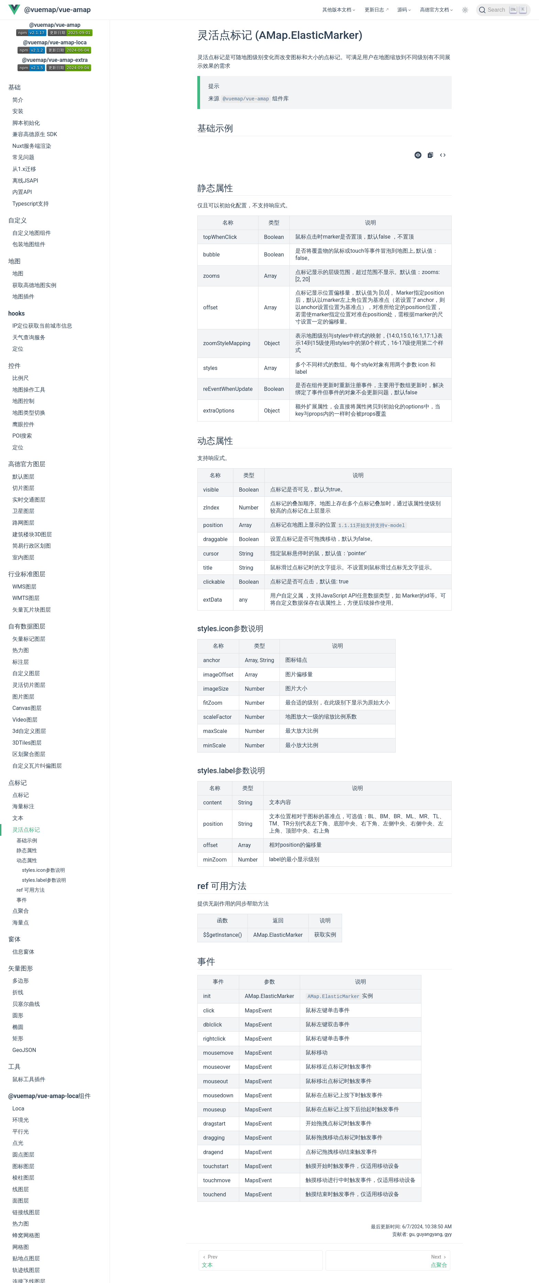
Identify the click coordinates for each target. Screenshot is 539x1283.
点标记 (17, 782)
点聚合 (20, 911)
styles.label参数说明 (44, 880)
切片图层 (23, 488)
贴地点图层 (26, 1258)
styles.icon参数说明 (43, 870)
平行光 (20, 1131)
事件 (21, 900)
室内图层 (23, 557)
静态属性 (26, 850)
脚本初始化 (26, 123)
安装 (17, 111)
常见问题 (23, 157)
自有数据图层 (26, 626)
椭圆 (17, 1027)
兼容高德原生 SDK (34, 134)
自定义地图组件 (31, 233)
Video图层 (24, 719)
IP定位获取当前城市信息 (42, 325)
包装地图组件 (28, 244)
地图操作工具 (28, 389)
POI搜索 (22, 435)
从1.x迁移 (24, 169)
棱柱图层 (23, 1177)
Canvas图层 (27, 708)
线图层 (20, 1189)
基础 (14, 87)
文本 (17, 818)
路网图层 (23, 522)
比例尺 (20, 378)
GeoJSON (24, 1050)
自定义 (17, 220)
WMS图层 (24, 586)
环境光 (20, 1120)
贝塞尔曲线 (26, 1004)
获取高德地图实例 (34, 285)
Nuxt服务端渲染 (31, 146)
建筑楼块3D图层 (32, 534)
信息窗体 (23, 951)
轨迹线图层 (26, 1270)
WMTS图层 (26, 598)
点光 (17, 1143)
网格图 (20, 1247)
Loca (18, 1108)
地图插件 (23, 296)
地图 (14, 261)
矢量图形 (20, 968)
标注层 (20, 662)
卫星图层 (23, 511)
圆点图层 (23, 1154)
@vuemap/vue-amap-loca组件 (49, 1096)
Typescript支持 (30, 203)
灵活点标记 (26, 829)
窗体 (14, 939)
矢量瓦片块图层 (31, 609)
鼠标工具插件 (28, 1079)
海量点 (20, 922)
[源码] (404, 10)
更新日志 (374, 10)
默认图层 (23, 476)
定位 (17, 349)
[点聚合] (388, 1260)
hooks (16, 313)
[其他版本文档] (339, 10)
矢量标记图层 (28, 639)
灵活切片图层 (28, 685)
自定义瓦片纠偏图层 (37, 766)
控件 (14, 365)
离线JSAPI (25, 180)
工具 (14, 1066)
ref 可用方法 (30, 890)
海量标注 (23, 806)
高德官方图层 (26, 464)
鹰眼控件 (23, 424)
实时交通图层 (28, 499)
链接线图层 (26, 1212)
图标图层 (23, 1166)
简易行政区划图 (31, 545)
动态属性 (26, 860)
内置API (22, 192)
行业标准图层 (26, 574)
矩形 (17, 1038)
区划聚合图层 (28, 754)
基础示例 (26, 840)
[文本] (261, 1260)
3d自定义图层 (29, 731)
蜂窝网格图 (26, 1235)
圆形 (17, 1015)
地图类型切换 (28, 412)
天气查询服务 (28, 337)
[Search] (503, 10)
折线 (17, 992)
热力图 (20, 650)
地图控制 (23, 401)
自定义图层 (26, 673)
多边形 (20, 980)
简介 (17, 100)
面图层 (20, 1200)
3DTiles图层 (27, 742)
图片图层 (23, 696)
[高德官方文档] (437, 10)
